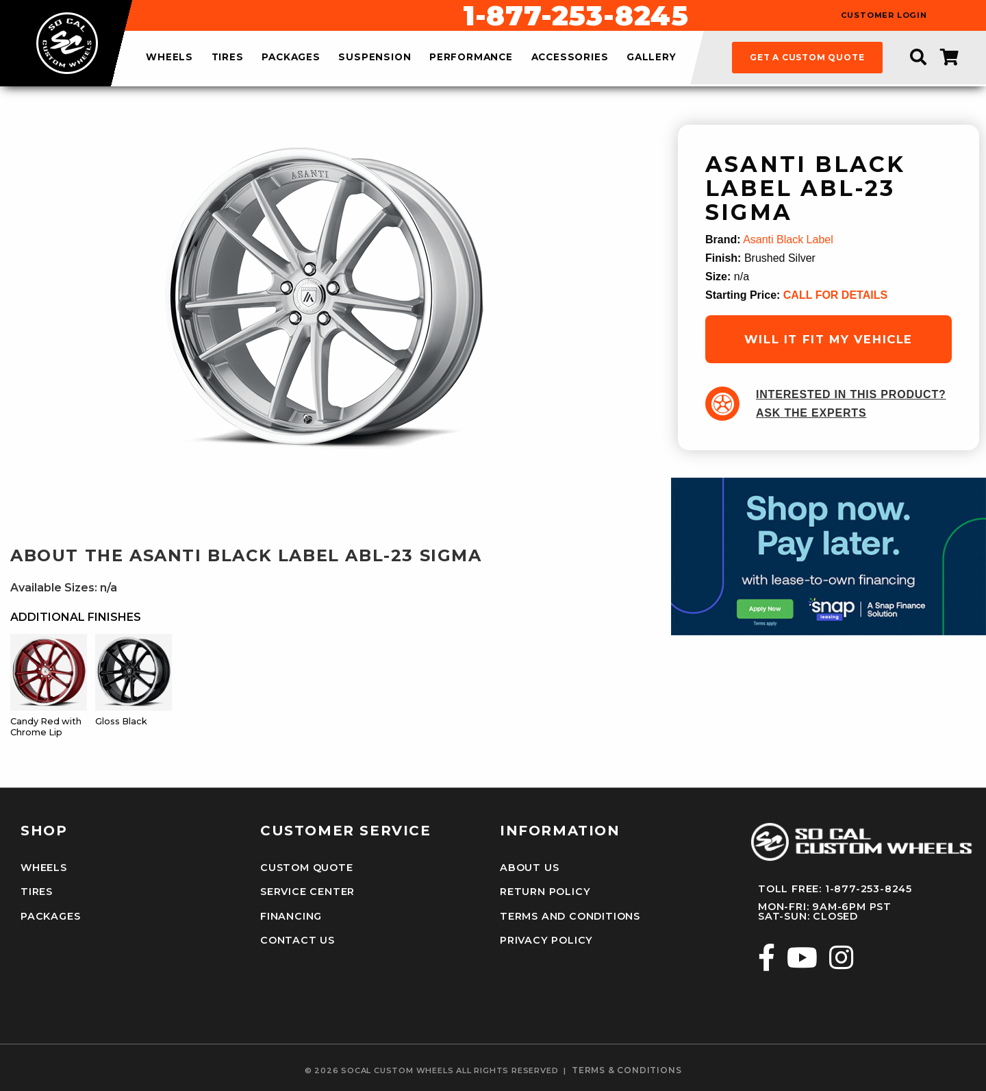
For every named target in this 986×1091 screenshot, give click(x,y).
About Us (529, 867)
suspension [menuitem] (374, 57)
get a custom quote (807, 57)
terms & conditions (626, 1070)
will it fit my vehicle (828, 339)
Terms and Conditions (570, 916)
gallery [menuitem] (652, 57)
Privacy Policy (546, 940)
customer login (884, 15)
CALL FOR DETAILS (835, 295)
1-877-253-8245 (576, 15)
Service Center (307, 891)
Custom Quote (306, 867)
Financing (291, 916)
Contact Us (297, 940)
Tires (37, 891)
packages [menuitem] (291, 57)
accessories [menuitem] (570, 57)
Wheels (44, 867)
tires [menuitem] (228, 57)
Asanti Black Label (788, 239)
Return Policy (545, 891)
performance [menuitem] (471, 57)
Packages (50, 916)
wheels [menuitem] (169, 57)
